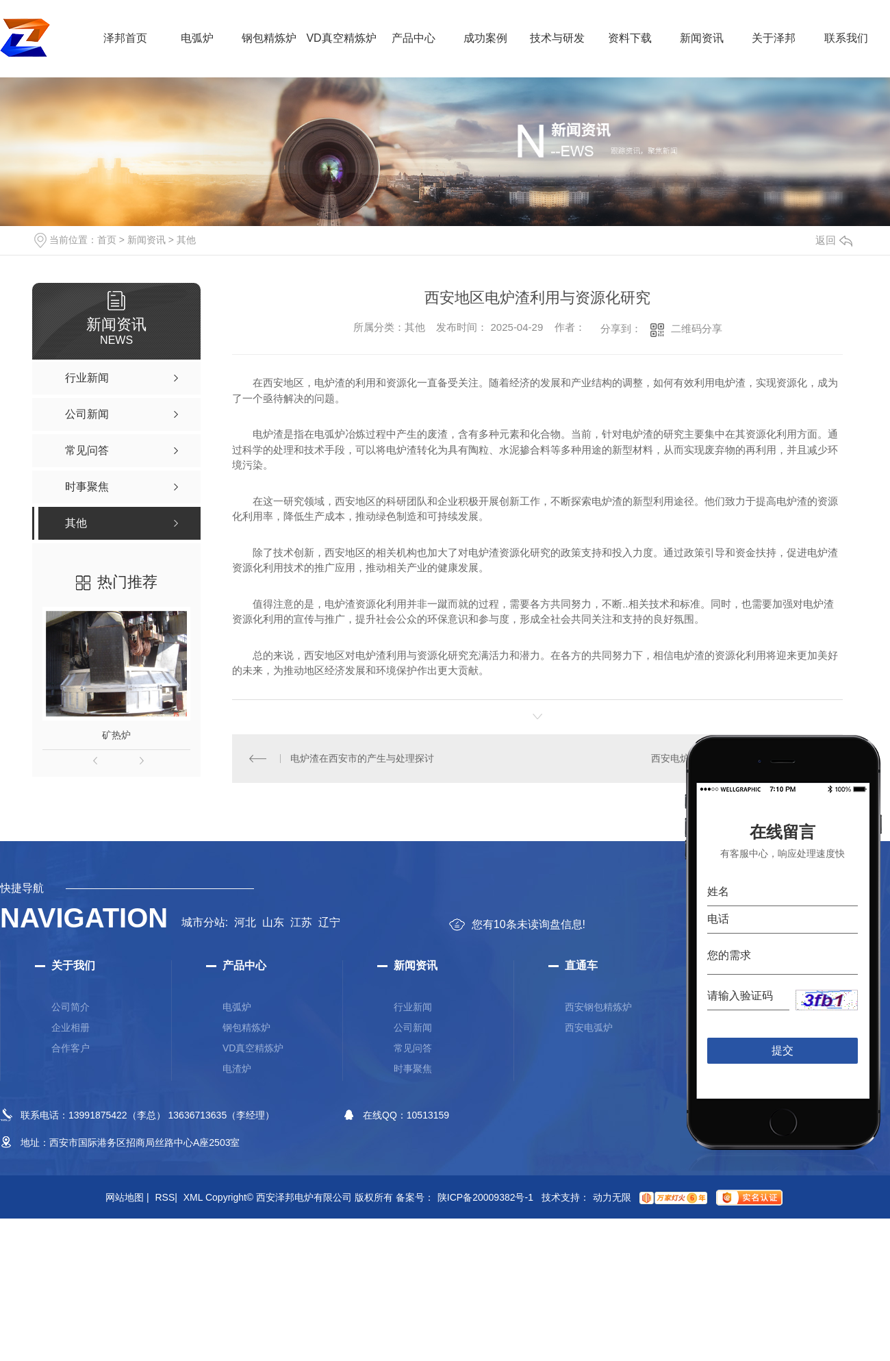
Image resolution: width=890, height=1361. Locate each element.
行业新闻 (413, 1006)
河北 (245, 922)
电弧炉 (197, 38)
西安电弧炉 (589, 1027)
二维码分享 (696, 328)
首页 (106, 239)
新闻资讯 (702, 38)
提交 (783, 1050)
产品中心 (413, 38)
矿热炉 (116, 734)
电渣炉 (236, 1068)
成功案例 (485, 38)
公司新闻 (413, 1027)
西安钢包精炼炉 (598, 1006)
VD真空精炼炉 (341, 38)
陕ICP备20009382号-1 (485, 1197)
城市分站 (203, 922)
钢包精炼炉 (269, 38)
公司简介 (70, 1006)
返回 (833, 240)
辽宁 (329, 922)
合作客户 (70, 1047)
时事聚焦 (413, 1068)
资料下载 (630, 38)
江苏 (301, 922)
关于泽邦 (774, 38)
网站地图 (127, 1197)
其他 (186, 239)
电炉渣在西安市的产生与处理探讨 (362, 758)
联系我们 (846, 38)
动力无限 (612, 1197)
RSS (166, 1197)
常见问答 (413, 1047)
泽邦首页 (125, 38)
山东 (273, 922)
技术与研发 (557, 38)
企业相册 (70, 1027)
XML (193, 1197)
